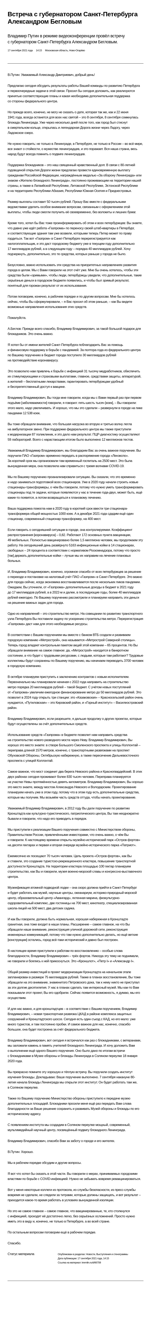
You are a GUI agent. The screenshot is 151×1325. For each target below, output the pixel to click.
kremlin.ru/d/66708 (91, 1262)
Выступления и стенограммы (112, 1254)
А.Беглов (14, 329)
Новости (90, 1254)
